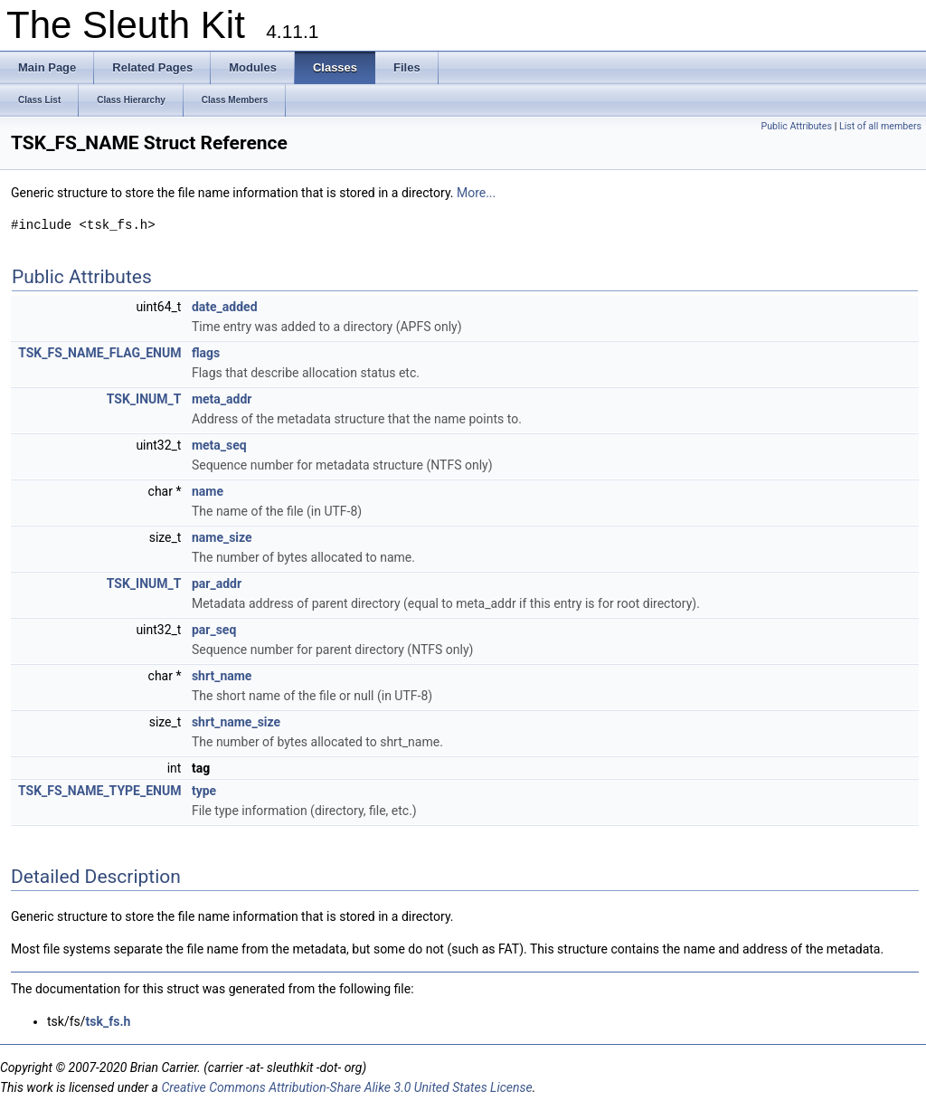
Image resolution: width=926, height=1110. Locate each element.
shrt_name (222, 676)
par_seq (214, 629)
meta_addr (222, 399)
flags (206, 353)
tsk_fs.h (108, 1021)
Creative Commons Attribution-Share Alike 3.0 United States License (346, 1087)
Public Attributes (796, 126)
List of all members (880, 126)
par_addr (216, 583)
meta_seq (219, 445)
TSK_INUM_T (144, 399)
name (207, 491)
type (204, 790)
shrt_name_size (236, 722)
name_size (222, 537)
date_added (225, 306)
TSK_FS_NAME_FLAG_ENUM (99, 353)
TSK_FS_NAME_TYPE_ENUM (99, 790)
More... (476, 192)
